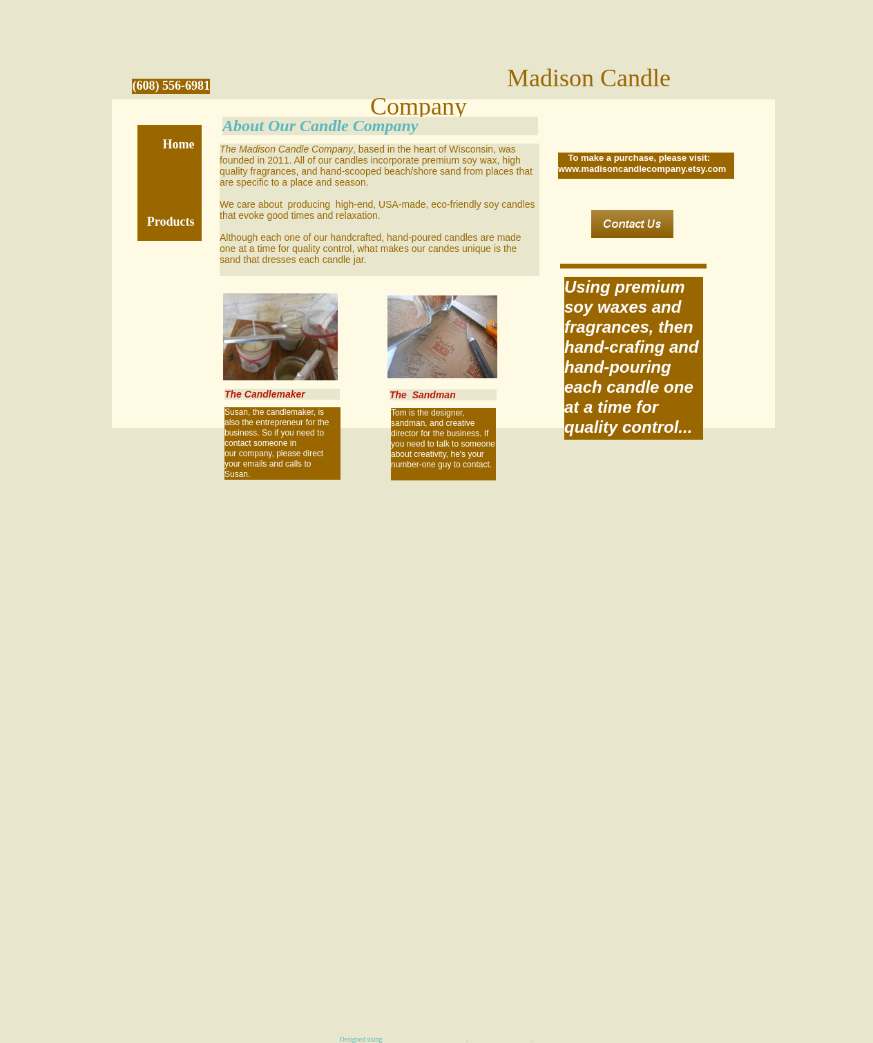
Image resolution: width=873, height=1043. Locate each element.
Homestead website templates (425, 1039)
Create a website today (501, 1039)
